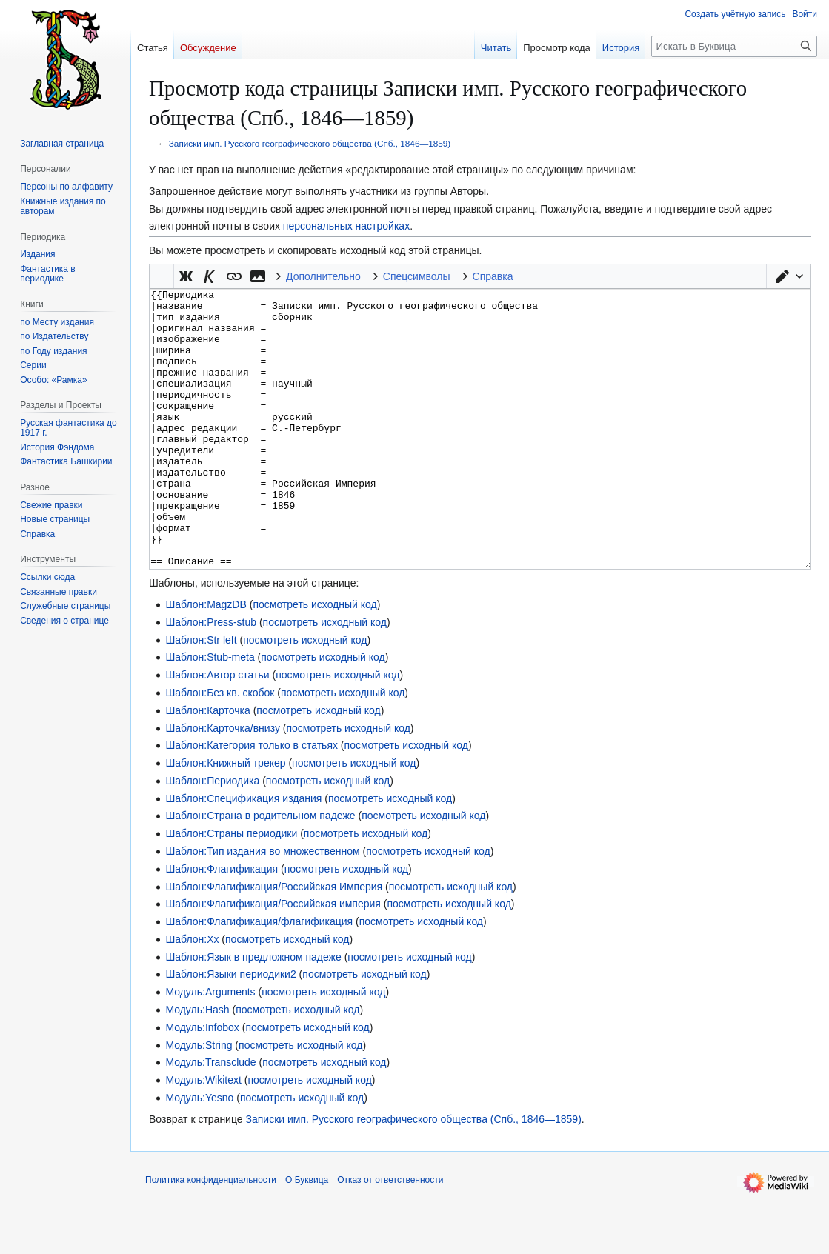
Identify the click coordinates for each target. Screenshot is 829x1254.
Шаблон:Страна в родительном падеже (260, 871)
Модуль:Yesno (199, 1153)
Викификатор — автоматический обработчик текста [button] (161, 276)
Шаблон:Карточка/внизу (222, 784)
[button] (788, 276)
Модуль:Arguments (210, 1047)
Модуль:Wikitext (203, 1135)
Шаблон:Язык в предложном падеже (253, 1012)
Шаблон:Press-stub (210, 678)
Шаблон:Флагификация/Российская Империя (273, 942)
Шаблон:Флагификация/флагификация (259, 977)
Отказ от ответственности (390, 1235)
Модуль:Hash (197, 1065)
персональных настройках (346, 226)
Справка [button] (493, 276)
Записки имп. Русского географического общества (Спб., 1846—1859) (309, 143)
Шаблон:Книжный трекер (225, 818)
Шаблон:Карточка (207, 766)
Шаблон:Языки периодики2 (230, 1029)
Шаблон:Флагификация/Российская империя (273, 959)
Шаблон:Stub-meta (209, 712)
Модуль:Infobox (202, 1083)
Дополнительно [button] (323, 276)
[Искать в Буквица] (734, 46)
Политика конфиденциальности (210, 1235)
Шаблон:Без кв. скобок (219, 748)
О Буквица (306, 1235)
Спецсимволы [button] (416, 276)
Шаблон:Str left (200, 695)
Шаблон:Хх (192, 995)
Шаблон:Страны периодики (231, 889)
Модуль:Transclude (210, 1118)
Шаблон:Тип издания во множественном (262, 907)
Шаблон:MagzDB (205, 660)
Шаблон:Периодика (212, 836)
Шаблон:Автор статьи (217, 730)
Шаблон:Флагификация (221, 924)
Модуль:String (198, 1101)
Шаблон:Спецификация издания (243, 854)
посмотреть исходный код (314, 660)
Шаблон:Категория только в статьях (251, 801)
